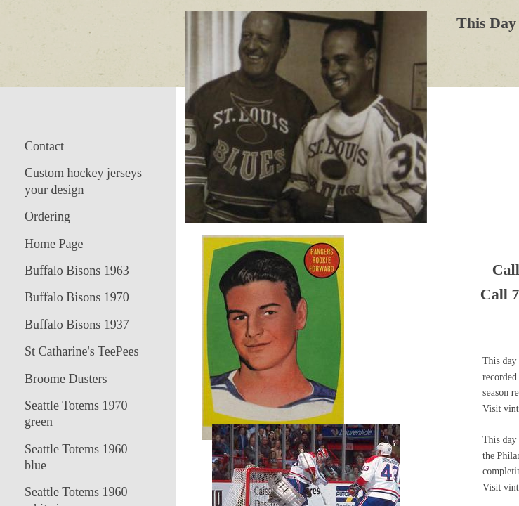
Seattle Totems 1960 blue (76, 457)
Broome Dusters (66, 379)
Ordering (47, 216)
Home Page (54, 244)
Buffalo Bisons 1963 (77, 271)
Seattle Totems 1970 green (76, 413)
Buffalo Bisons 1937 (77, 325)
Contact (44, 146)
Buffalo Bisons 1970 (77, 297)
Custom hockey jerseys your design (83, 181)
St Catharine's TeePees (82, 351)
